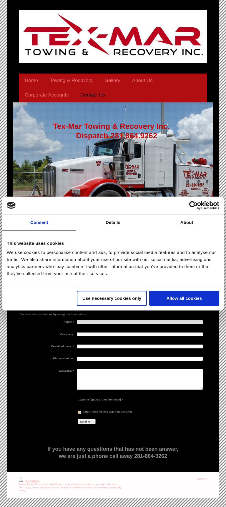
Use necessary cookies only (111, 298)
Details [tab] (113, 222)
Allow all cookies (184, 298)
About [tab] (186, 222)
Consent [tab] (39, 222)
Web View (202, 479)
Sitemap (35, 481)
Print (24, 481)
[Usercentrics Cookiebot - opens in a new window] (193, 205)
